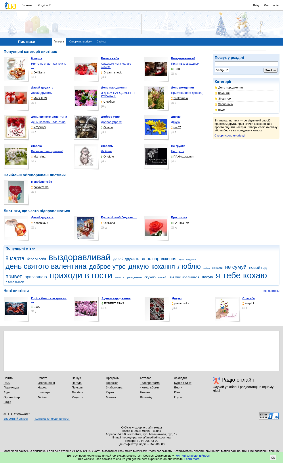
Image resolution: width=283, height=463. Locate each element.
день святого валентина (46, 266)
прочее (118, 278)
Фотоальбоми (149, 387)
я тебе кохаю (241, 275)
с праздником (132, 277)
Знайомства (114, 387)
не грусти (217, 268)
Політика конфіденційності (52, 418)
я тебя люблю (15, 282)
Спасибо (248, 298)
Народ (42, 387)
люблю (189, 266)
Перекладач (12, 387)
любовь (206, 268)
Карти (110, 392)
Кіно (177, 392)
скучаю (150, 277)
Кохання (222, 93)
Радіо (7, 401)
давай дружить (126, 259)
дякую (138, 266)
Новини (145, 392)
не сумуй (236, 267)
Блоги (178, 387)
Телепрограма (150, 382)
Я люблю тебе (41, 181)
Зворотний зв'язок (16, 418)
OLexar (107, 127)
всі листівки (271, 290)
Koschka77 (39, 223)
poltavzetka (40, 187)
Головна (27, 5)
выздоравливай (79, 257)
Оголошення (46, 382)
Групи (178, 397)
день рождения (187, 259)
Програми (112, 378)
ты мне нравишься (184, 277)
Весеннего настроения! (47, 151)
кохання (163, 266)
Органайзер (12, 397)
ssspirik (248, 303)
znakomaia (179, 98)
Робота (42, 378)
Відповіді (146, 397)
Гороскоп (112, 382)
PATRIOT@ (180, 223)
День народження (229, 87)
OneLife (107, 156)
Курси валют (182, 382)
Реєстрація (271, 5)
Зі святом (223, 98)
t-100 (35, 306)
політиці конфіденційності (192, 455)
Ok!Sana (38, 72)
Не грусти (177, 151)
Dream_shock (111, 72)
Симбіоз (108, 101)
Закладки (180, 378)
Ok (273, 457)
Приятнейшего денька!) (187, 92)
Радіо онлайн (238, 380)
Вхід (256, 5)
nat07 (176, 127)
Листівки (78, 392)
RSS (7, 382)
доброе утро (107, 266)
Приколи (78, 387)
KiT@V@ (38, 127)
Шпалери (44, 392)
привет (14, 276)
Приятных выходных (185, 63)
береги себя (36, 259)
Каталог (145, 378)
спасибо (162, 277)
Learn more (192, 459)
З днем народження (115, 298)
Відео (7, 392)
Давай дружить (41, 92)
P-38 (175, 69)
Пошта (8, 378)
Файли (42, 397)
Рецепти (77, 397)
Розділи (43, 5)
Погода (77, 382)
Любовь (106, 151)
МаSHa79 (39, 98)
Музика (111, 397)
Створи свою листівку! (229, 135)
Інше (220, 109)
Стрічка (101, 41)
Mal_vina (38, 156)
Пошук (76, 378)
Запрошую (224, 104)
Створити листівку (80, 41)
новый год (258, 267)
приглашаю (36, 277)
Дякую (175, 122)
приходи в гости (81, 275)
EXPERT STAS (112, 303)
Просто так (179, 217)
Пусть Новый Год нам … (119, 217)
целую (207, 277)
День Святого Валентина (48, 122)
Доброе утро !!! (111, 122)
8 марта (15, 258)
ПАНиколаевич (182, 156)
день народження (159, 258)
